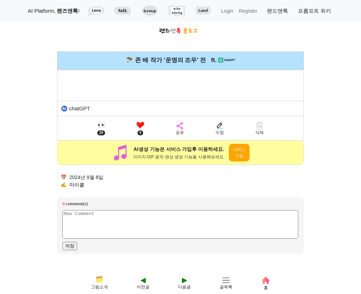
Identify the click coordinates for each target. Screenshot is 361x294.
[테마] (99, 276)
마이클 (76, 185)
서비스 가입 (239, 152)
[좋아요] (140, 128)
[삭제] (259, 128)
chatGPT (79, 108)
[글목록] (226, 276)
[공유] (179, 128)
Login (227, 11)
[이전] (143, 276)
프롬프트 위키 (314, 11)
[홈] (265, 276)
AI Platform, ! (54, 11)
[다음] (184, 276)
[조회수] (101, 128)
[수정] (219, 128)
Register (248, 11)
